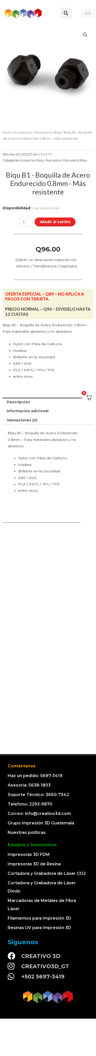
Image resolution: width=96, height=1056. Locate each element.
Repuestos (53, 160)
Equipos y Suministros (32, 844)
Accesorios (23, 132)
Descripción (18, 402)
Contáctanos (22, 766)
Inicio (7, 132)
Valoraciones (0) (22, 420)
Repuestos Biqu (75, 160)
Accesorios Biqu (48, 132)
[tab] (48, 402)
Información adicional (27, 411)
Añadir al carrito (55, 222)
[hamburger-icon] (87, 13)
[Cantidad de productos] (25, 221)
